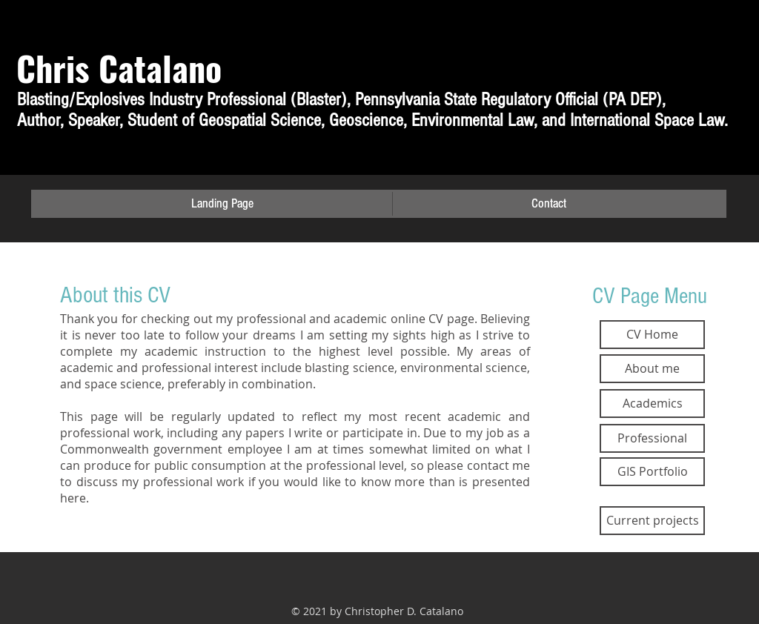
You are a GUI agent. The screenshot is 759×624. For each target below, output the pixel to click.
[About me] (652, 368)
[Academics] (652, 403)
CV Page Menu (649, 296)
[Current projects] (652, 520)
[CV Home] (652, 334)
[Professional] (652, 438)
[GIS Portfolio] (652, 471)
